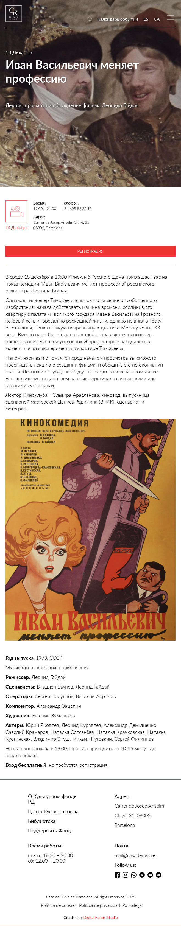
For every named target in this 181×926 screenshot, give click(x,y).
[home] (13, 16)
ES (145, 18)
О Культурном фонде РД (52, 798)
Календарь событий (117, 18)
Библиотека (41, 821)
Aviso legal (133, 905)
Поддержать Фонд (49, 830)
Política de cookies (58, 905)
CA (157, 18)
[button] (170, 17)
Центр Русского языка (53, 811)
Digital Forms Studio (100, 917)
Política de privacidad (99, 905)
